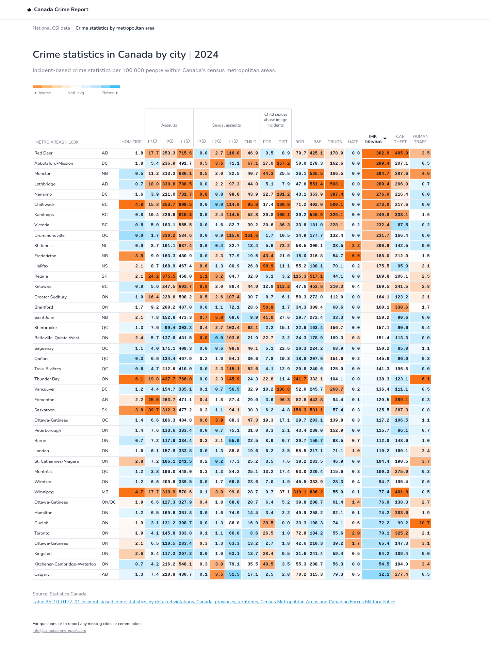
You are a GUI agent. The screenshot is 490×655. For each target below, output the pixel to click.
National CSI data (51, 28)
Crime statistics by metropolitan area (115, 28)
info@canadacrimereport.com (59, 630)
